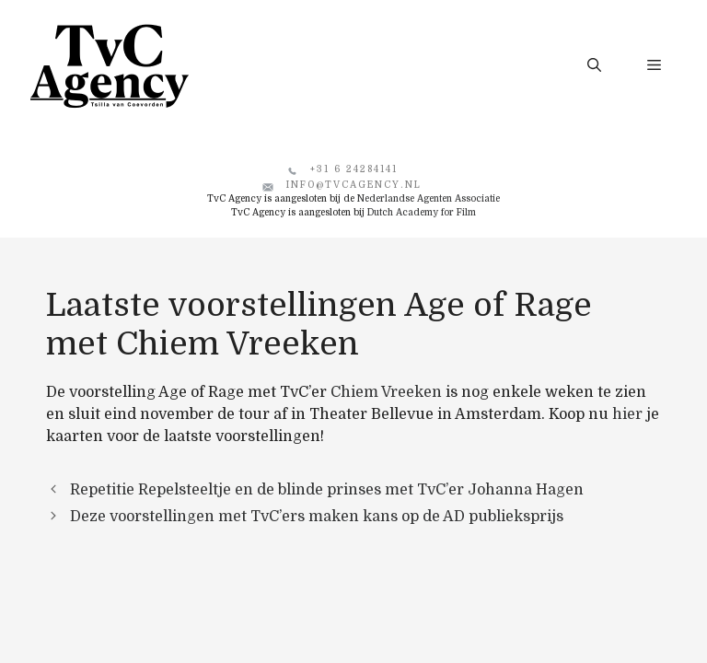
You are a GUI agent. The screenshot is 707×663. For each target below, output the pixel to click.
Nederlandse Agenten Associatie (428, 198)
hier (627, 414)
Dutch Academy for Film (421, 212)
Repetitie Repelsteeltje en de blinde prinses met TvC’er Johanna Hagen (327, 490)
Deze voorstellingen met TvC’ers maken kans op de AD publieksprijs (316, 516)
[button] (594, 65)
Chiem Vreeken (386, 392)
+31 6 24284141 (354, 169)
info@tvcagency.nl (354, 185)
